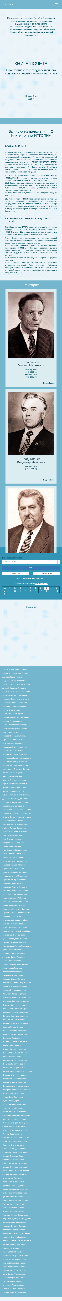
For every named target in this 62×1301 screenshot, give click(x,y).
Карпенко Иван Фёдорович (13, 869)
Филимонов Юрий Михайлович (14, 1230)
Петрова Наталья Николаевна (14, 1049)
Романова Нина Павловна (12, 1108)
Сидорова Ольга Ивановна (13, 1145)
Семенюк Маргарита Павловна (14, 1127)
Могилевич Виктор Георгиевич (14, 994)
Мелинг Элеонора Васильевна (14, 986)
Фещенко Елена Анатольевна (14, 1222)
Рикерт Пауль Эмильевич (12, 1097)
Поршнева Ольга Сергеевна (13, 1064)
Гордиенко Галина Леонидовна (14, 784)
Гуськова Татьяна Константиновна (16, 795)
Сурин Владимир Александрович (15, 1171)
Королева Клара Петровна (12, 916)
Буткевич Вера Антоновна (12, 743)
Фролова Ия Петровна (11, 1248)
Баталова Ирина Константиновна (15, 699)
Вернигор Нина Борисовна (13, 751)
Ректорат (26, 579)
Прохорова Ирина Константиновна (16, 1090)
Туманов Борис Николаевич (13, 1197)
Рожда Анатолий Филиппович (14, 1104)
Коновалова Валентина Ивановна (15, 909)
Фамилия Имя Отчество (12, 558)
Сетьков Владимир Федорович (14, 1141)
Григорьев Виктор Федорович (14, 787)
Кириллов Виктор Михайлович (14, 880)
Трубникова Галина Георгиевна (14, 1193)
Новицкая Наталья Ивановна (14, 1020)
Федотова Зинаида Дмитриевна (15, 1215)
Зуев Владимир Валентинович (14, 850)
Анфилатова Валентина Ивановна (16, 692)
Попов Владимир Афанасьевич (14, 1053)
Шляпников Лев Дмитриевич (13, 1285)
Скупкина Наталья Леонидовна (14, 1152)
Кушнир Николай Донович (12, 950)
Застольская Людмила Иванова (15, 832)
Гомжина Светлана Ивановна (14, 780)
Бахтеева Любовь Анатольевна (14, 703)
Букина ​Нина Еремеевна (12, 732)
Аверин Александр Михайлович (15, 673)
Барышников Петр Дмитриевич (14, 695)
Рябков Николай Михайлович (14, 1112)
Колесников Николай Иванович (14, 898)
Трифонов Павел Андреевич (13, 1186)
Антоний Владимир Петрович (14, 688)
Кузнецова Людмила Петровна (14, 939)
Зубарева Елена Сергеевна (13, 843)
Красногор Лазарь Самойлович (14, 928)
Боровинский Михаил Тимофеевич (16, 717)
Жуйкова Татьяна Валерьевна (14, 828)
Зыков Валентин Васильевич (13, 854)
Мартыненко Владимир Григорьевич (16, 983)
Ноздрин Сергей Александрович (15, 1023)
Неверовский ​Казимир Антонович (15, 1001)
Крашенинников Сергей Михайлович (16, 931)
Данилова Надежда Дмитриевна (15, 799)
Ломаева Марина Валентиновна (15, 964)
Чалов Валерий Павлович (12, 1252)
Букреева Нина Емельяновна (14, 736)
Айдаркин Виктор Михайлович (14, 681)
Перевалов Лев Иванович (12, 1038)
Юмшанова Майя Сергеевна (13, 1289)
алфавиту (31, 583)
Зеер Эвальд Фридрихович (13, 839)
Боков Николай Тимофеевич (13, 714)
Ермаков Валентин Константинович (16, 817)
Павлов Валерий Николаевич (14, 1031)
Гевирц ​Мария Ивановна (12, 776)
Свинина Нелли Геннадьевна (14, 1119)
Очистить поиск (46, 573)
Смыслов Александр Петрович (14, 1163)
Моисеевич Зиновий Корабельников (16, 998)
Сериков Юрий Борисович (12, 1134)
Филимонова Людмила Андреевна (16, 1233)
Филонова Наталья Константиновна (16, 1241)
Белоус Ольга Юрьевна (11, 710)
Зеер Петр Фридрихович (12, 835)
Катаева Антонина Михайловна (14, 876)
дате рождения (41, 583)
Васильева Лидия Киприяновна (14, 747)
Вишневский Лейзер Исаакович (14, 762)
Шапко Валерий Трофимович (14, 1274)
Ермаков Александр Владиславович (16, 813)
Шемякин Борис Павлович (12, 1278)
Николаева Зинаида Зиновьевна (15, 1012)
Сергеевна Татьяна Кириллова (14, 1130)
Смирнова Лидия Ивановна (13, 1160)
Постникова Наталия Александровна (17, 1071)
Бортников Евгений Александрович (16, 725)
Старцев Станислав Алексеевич (15, 1167)
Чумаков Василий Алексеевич (14, 1270)
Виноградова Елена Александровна (16, 758)
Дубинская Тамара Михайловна (15, 802)
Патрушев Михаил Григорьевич (14, 1034)
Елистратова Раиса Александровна (16, 810)
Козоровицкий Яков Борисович (14, 894)
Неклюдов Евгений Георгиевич (14, 1005)
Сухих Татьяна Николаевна (13, 1182)
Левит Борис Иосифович (12, 961)
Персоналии (38, 579)
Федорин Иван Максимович (13, 1211)
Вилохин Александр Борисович (14, 754)
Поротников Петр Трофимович (14, 1060)
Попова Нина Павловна (11, 1057)
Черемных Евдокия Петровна (14, 1259)
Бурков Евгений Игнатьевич (13, 740)
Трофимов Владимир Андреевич (15, 1189)
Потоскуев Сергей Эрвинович (14, 1082)
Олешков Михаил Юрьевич (13, 1027)
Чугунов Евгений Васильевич (14, 1263)
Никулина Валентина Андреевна (15, 1016)
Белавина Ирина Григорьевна (14, 706)
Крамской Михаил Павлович (13, 924)
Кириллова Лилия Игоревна (13, 883)
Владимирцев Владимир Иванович (16, 769)
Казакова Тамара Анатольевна (14, 861)
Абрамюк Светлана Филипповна (15, 670)
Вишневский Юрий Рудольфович (15, 765)
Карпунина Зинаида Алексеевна (15, 872)
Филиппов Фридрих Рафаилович (15, 1237)
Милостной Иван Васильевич (14, 990)
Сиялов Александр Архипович (14, 1149)
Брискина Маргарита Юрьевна (14, 728)
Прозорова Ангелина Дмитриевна (15, 1086)
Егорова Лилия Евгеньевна (13, 806)
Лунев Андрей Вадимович (12, 968)
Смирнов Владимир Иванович (14, 1156)
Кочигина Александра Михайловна (16, 920)
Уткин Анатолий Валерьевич (13, 1204)
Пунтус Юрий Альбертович (13, 1093)
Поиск (31, 568)
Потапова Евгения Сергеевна (14, 1075)
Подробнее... (48, 383)
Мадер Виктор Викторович (12, 972)
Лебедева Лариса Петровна (13, 957)
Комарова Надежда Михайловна (15, 902)
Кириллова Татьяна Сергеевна (14, 887)
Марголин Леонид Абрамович (14, 979)
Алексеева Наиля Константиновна (16, 684)
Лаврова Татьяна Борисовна (13, 953)
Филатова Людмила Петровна (14, 1226)
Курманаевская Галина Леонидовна (16, 946)
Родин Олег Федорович (11, 1101)
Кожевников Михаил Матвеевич (15, 891)
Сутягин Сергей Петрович (12, 1178)
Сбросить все (15, 573)
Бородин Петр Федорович (12, 721)
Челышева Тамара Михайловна (15, 1256)
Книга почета (8, 4)
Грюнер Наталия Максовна (13, 791)
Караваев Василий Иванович (14, 865)
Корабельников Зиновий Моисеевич (16, 913)
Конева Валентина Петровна (13, 905)
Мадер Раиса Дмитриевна (12, 975)
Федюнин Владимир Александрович (16, 1219)
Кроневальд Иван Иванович (13, 935)
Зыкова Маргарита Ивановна (14, 857)
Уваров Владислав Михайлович (15, 1200)
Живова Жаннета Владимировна (15, 824)
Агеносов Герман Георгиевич (13, 677)
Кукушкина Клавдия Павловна (14, 942)
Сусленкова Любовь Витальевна (15, 1174)
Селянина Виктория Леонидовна (15, 1123)
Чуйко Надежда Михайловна (13, 1267)
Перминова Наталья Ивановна (14, 1042)
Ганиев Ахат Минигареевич (13, 773)
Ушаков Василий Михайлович (14, 1208)
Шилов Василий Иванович (12, 1281)
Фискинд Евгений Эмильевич (14, 1244)
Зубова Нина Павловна (11, 846)
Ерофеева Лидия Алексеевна (14, 821)
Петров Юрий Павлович (11, 1045)
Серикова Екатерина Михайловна (15, 1138)
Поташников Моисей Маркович (14, 1079)
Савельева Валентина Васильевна (16, 1115)
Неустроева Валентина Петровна (15, 1009)
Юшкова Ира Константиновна (14, 1292)
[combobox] (31, 562)
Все (18, 579)
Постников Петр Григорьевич (13, 1068)
